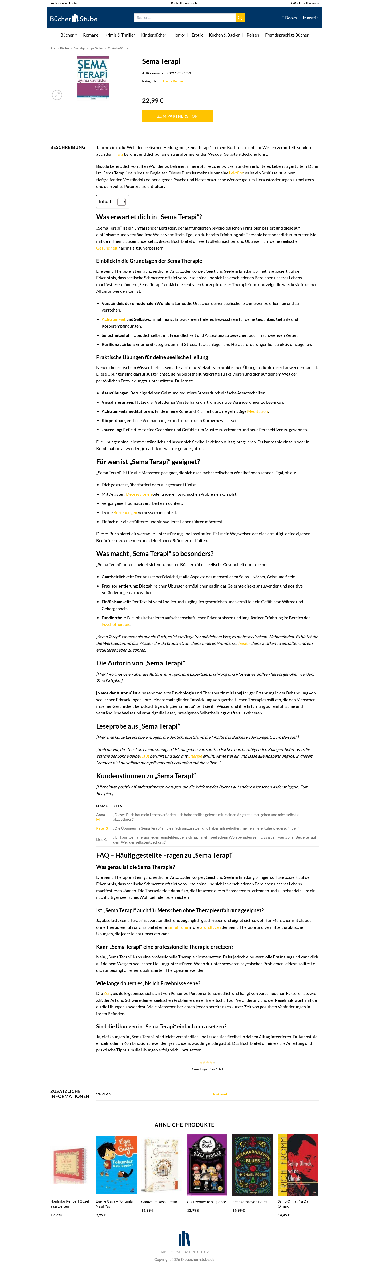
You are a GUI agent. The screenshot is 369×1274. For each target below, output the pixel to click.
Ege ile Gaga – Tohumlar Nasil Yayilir (115, 1203)
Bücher (68, 34)
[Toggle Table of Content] (119, 202)
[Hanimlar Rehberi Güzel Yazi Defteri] (70, 1165)
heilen (243, 643)
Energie (195, 756)
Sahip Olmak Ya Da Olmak (293, 1203)
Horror (178, 34)
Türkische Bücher (118, 48)
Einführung (178, 927)
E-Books (289, 17)
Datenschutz (196, 1252)
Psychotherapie (116, 624)
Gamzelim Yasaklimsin (159, 1201)
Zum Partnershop (177, 116)
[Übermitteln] (240, 17)
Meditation (257, 411)
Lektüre (236, 172)
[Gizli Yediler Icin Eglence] (207, 1165)
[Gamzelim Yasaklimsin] (161, 1165)
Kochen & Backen (225, 34)
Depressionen (139, 494)
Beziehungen (125, 512)
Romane (90, 34)
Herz (118, 154)
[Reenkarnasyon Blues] (252, 1165)
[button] (57, 95)
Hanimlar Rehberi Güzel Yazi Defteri (69, 1203)
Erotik (197, 34)
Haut (144, 756)
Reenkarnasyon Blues (249, 1201)
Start (53, 48)
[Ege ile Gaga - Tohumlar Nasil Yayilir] (116, 1165)
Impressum (170, 1252)
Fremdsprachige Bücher (287, 34)
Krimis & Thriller (119, 34)
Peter (100, 828)
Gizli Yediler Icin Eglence (206, 1201)
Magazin (311, 17)
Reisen (253, 34)
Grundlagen (210, 927)
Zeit (107, 993)
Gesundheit (107, 248)
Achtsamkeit (114, 319)
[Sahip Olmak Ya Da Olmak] (298, 1165)
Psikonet (220, 1094)
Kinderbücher (153, 34)
